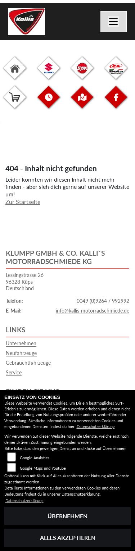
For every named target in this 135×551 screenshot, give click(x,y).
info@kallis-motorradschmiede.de (92, 311)
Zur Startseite (22, 201)
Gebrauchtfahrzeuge (28, 363)
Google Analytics (34, 457)
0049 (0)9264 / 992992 (103, 301)
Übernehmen (67, 516)
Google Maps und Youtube (43, 468)
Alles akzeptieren (67, 537)
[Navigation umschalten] (113, 21)
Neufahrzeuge (21, 353)
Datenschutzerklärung (96, 426)
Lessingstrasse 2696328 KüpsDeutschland (25, 281)
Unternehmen (21, 343)
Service (14, 372)
